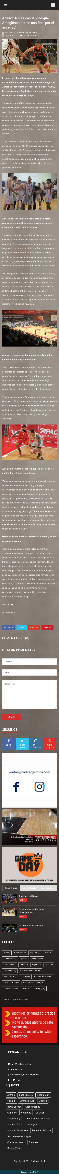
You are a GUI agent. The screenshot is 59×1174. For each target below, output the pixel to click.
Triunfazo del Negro (28, 896)
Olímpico (24, 964)
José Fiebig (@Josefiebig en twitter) (21, 32)
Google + (34, 627)
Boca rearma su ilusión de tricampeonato (32, 911)
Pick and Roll (38, 1161)
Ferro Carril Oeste (11, 983)
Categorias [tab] (48, 888)
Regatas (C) (35, 953)
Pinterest (47, 627)
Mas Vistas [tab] (11, 888)
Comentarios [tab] (29, 888)
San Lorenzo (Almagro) (33, 983)
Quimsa (24, 959)
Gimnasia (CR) (10, 959)
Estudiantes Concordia (30, 971)
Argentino (36, 964)
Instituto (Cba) (10, 976)
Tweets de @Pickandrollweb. (16, 999)
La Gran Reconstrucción (31, 925)
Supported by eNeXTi (29, 1172)
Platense (26, 988)
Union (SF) (25, 976)
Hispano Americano (43, 976)
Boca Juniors (20, 953)
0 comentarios (31, 36)
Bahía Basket (37, 959)
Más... (22, 900)
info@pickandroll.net (20, 1064)
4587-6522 (15, 1069)
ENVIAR (11, 717)
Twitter (22, 627)
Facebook (8, 627)
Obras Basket (10, 964)
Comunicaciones (11, 988)
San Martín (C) (10, 971)
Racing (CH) (40, 988)
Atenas (7, 953)
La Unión (49, 964)
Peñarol (48, 953)
